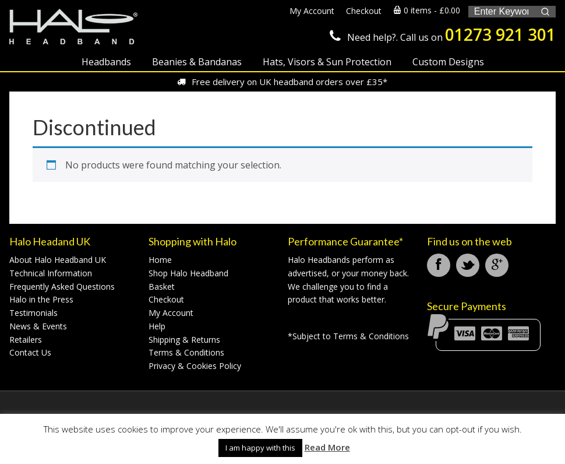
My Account (171, 312)
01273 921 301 (500, 34)
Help (157, 326)
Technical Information (50, 273)
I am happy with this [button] (260, 447)
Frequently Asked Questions (62, 286)
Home (160, 259)
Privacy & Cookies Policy (195, 365)
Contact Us (30, 352)
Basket (162, 286)
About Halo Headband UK (57, 259)
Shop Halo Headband (188, 273)
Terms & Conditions (186, 352)
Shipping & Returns (184, 339)
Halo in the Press (41, 299)
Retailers (25, 339)
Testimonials (33, 312)
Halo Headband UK (73, 28)
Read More (327, 447)
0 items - (426, 10)
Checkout (166, 299)
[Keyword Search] (501, 11)
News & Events (38, 326)
